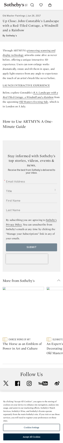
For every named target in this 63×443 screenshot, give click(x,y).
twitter (5, 383)
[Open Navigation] (58, 4)
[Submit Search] (32, 5)
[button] (33, 280)
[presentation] (27, 259)
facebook (17, 383)
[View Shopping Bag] (50, 5)
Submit (32, 247)
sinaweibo (57, 383)
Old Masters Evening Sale (33, 102)
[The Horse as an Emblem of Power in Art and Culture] (23, 312)
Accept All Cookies (31, 436)
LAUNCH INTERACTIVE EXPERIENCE (26, 85)
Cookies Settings (31, 427)
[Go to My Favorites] (41, 5)
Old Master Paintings (14, 16)
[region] (31, 417)
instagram (29, 383)
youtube (43, 383)
